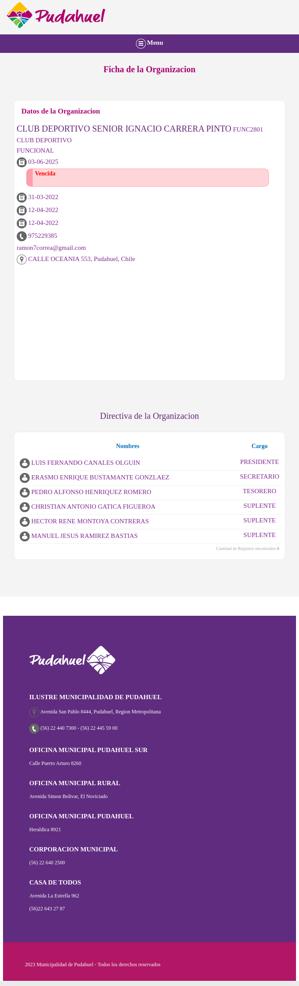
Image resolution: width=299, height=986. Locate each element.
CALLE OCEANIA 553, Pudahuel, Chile (76, 258)
